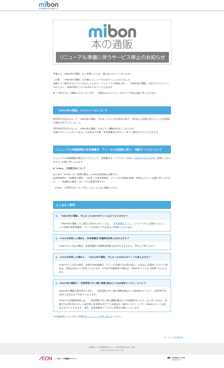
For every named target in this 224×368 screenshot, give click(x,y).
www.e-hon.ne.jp (143, 158)
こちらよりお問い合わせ (99, 316)
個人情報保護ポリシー (106, 347)
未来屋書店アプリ (122, 223)
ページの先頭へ (176, 337)
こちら (96, 187)
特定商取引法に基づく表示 (125, 347)
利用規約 (92, 347)
